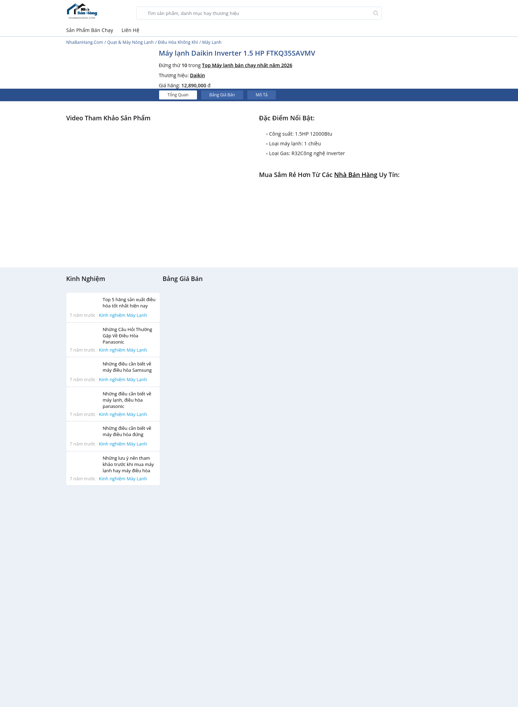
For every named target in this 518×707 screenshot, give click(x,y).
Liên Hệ (130, 30)
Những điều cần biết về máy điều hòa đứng (127, 431)
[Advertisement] (113, 595)
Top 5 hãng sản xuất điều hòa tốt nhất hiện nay (129, 302)
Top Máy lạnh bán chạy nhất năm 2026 (247, 65)
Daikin (197, 75)
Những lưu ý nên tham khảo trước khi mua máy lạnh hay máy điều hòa (128, 464)
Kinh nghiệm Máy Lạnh (123, 315)
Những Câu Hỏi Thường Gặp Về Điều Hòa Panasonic (127, 335)
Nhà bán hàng (355, 174)
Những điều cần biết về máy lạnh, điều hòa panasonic (127, 400)
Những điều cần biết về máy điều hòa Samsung (127, 367)
